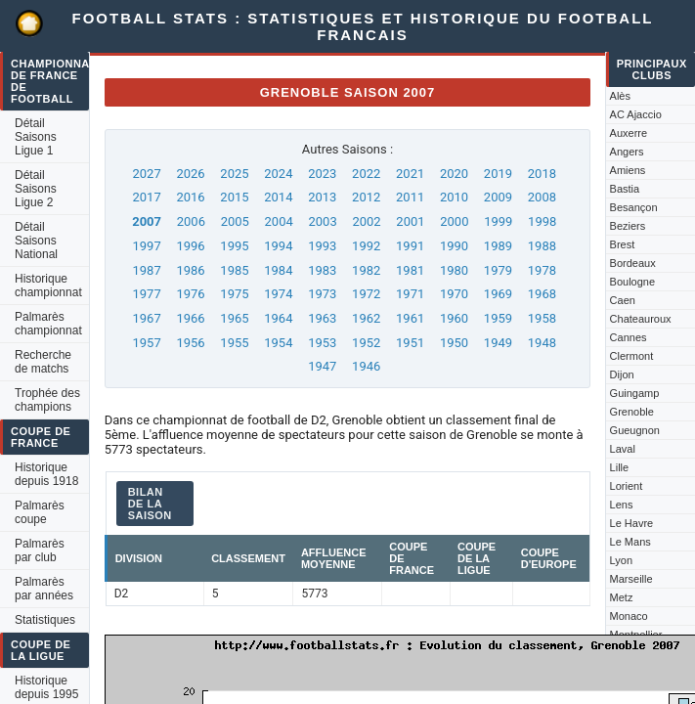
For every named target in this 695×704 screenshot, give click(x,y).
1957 (146, 342)
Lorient (626, 486)
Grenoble (632, 412)
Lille (620, 467)
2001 (410, 221)
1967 (146, 318)
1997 (146, 246)
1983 (322, 270)
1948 (542, 342)
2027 (146, 173)
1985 (234, 270)
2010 (454, 197)
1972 (366, 293)
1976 (190, 293)
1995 (234, 246)
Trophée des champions (47, 400)
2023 (322, 173)
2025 (234, 173)
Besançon (634, 207)
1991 (410, 246)
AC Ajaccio (636, 114)
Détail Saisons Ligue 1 (36, 136)
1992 (366, 246)
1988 (542, 246)
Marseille (631, 579)
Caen (622, 300)
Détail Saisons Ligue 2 (36, 188)
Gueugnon (635, 430)
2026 (190, 173)
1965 (234, 318)
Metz (621, 597)
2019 (498, 173)
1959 (498, 318)
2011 (410, 197)
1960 (454, 318)
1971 (410, 293)
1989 (498, 246)
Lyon (621, 560)
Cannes (628, 337)
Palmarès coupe (40, 512)
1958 (542, 318)
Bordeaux (633, 263)
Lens (621, 504)
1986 (190, 270)
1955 (234, 342)
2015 (234, 197)
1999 (498, 221)
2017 (146, 197)
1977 (146, 293)
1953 (322, 342)
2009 (498, 197)
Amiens (628, 170)
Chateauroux (641, 319)
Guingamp (635, 393)
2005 (235, 221)
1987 (146, 270)
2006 (191, 221)
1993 (322, 246)
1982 (366, 270)
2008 (542, 197)
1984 (278, 270)
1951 (410, 342)
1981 (410, 270)
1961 (410, 318)
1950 (454, 342)
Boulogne (633, 281)
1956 (190, 342)
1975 (234, 293)
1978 (542, 270)
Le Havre (632, 523)
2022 (366, 173)
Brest (622, 244)
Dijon (622, 374)
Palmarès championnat (48, 323)
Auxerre (629, 133)
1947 (322, 366)
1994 (278, 246)
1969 (498, 293)
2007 (146, 221)
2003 (322, 221)
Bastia (625, 189)
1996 (190, 246)
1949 (498, 342)
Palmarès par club (40, 550)
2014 (278, 197)
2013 (322, 197)
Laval (622, 449)
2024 (278, 173)
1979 (498, 270)
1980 (454, 270)
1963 (322, 318)
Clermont (632, 356)
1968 (542, 293)
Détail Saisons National (36, 240)
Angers (627, 151)
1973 (322, 293)
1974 (278, 293)
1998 (542, 221)
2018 (542, 173)
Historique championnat (48, 285)
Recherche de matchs (43, 361)
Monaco (629, 616)
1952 (366, 342)
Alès (620, 96)
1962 (366, 318)
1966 (190, 318)
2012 (366, 197)
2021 (410, 173)
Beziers (628, 226)
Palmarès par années (44, 588)
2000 (454, 221)
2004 (279, 221)
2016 (190, 197)
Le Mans (630, 542)
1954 (278, 342)
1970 (454, 293)
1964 (278, 318)
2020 (454, 173)
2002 (366, 221)
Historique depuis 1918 (46, 474)
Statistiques (45, 620)
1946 (366, 366)
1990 (454, 246)
